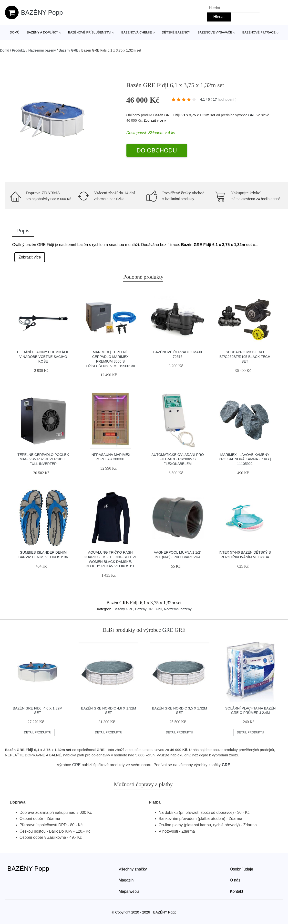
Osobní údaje (241, 869)
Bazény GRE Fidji (148, 609)
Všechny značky (133, 869)
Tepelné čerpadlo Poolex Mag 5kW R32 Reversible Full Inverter (43, 459)
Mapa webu (129, 891)
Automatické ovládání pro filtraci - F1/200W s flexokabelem (177, 459)
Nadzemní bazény (42, 50)
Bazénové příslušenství (89, 32)
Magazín (126, 880)
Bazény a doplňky (42, 32)
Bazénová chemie (136, 32)
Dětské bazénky (176, 32)
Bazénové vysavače (214, 32)
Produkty (18, 50)
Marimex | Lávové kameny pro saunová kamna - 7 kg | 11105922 (245, 459)
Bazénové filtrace (259, 32)
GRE (252, 115)
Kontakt (236, 891)
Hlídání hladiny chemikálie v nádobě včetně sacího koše (43, 356)
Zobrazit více (30, 257)
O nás (235, 880)
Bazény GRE (68, 50)
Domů (15, 32)
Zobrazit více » (155, 120)
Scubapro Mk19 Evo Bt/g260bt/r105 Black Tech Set (244, 356)
